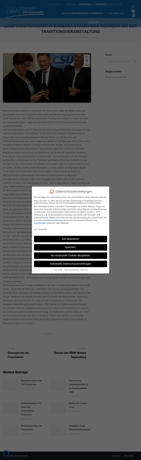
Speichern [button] (70, 245)
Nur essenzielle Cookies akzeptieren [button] (70, 254)
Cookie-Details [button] (58, 268)
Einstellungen (40, 222)
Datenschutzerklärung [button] (71, 268)
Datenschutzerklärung (52, 219)
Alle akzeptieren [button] (70, 237)
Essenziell (40, 228)
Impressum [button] (84, 268)
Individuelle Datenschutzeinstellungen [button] (70, 262)
